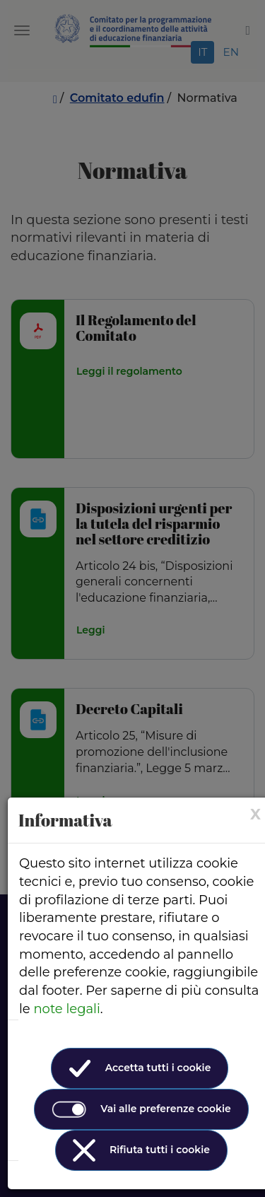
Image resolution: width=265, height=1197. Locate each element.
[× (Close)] (255, 814)
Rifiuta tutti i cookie (141, 1150)
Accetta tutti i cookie (140, 1068)
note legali (66, 1009)
